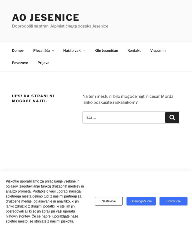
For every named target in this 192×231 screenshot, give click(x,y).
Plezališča (44, 50)
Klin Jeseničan (106, 50)
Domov (18, 50)
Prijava (44, 62)
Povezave (20, 62)
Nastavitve (109, 203)
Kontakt (134, 50)
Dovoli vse (173, 203)
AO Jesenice (46, 17)
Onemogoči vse (141, 203)
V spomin (158, 50)
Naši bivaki (74, 50)
